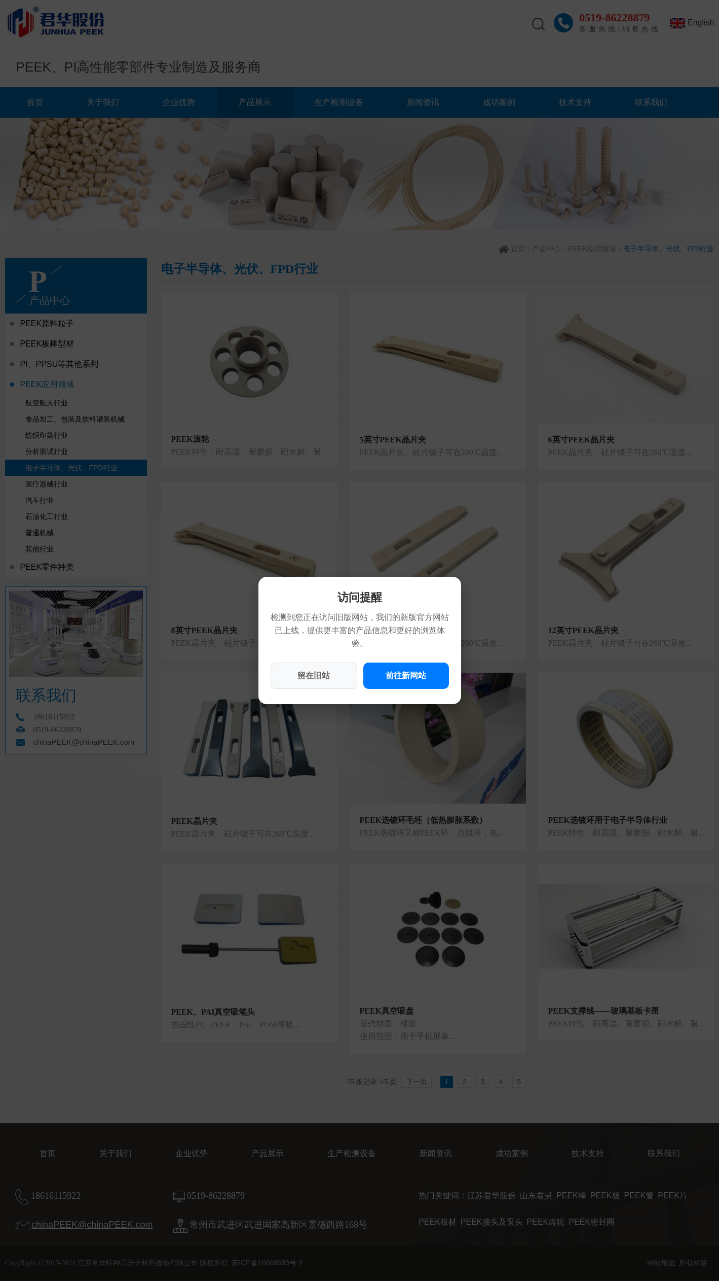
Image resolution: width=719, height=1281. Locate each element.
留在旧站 (313, 675)
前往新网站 (406, 675)
